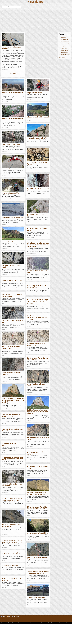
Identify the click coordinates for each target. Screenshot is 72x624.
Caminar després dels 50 (65, 52)
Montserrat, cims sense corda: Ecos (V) (37, 138)
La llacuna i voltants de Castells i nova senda (38, 117)
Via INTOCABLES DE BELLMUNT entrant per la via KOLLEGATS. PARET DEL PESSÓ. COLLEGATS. (37, 301)
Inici (4, 616)
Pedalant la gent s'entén (65, 54)
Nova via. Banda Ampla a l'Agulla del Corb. (37, 533)
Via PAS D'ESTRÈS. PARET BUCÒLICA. (11, 553)
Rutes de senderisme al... (65, 46)
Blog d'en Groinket (64, 39)
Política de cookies (6, 620)
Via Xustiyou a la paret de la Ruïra (10, 193)
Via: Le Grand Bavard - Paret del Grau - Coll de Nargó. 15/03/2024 (37, 359)
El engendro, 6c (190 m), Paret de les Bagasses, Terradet (36, 344)
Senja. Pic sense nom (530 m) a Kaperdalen (13, 217)
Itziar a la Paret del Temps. (8, 241)
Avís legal (5, 619)
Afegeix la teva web (62, 57)
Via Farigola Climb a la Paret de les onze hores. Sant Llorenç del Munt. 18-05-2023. (12, 541)
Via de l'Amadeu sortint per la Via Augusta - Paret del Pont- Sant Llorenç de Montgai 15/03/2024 (38, 317)
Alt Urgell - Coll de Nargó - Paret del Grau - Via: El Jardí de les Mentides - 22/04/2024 (37, 508)
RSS (8, 616)
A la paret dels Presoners (8, 169)
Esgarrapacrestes (64, 48)
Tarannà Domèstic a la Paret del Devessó (37, 597)
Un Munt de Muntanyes (65, 43)
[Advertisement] (36, 21)
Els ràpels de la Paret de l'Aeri (34, 93)
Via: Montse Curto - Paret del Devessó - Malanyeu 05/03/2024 (12, 415)
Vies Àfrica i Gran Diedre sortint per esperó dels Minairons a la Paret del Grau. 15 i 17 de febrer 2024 (13, 400)
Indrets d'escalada (64, 45)
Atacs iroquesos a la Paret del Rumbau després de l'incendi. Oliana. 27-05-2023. (37, 493)
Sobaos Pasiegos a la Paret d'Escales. (11, 145)
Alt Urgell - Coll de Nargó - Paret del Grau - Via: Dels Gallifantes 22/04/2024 (12, 499)
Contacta (15, 616)
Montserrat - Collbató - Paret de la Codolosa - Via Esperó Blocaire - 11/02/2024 (38, 572)
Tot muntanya (63, 37)
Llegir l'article (13, 73)
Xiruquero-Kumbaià (64, 50)
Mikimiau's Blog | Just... (65, 41)
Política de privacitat (7, 621)
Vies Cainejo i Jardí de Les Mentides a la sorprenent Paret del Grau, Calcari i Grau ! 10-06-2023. (37, 411)
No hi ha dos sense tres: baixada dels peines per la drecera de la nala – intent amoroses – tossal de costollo (38, 244)
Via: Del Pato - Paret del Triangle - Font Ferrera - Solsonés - (12, 281)
